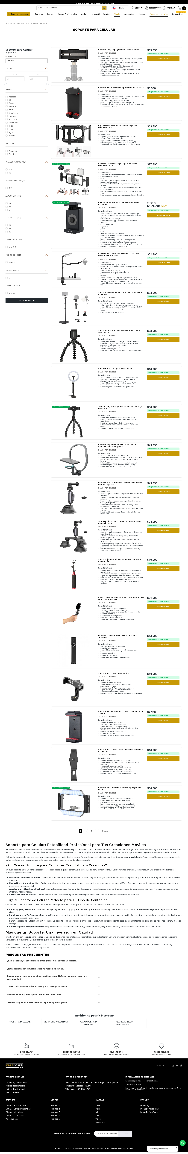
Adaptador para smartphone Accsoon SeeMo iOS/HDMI (118, 204)
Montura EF (55, 1120)
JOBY (9, 109)
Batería (10, 262)
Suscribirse (125, 1135)
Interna (10, 293)
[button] (163, 58)
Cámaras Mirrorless (14, 1114)
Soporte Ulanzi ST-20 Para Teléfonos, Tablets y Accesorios (118, 752)
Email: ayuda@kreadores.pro (78, 1087)
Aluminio (11, 151)
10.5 (9, 169)
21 (8, 206)
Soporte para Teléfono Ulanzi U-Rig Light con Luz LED (120, 790)
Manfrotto (12, 113)
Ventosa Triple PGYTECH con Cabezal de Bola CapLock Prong (119, 524)
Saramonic (12, 122)
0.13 (9, 188)
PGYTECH (12, 119)
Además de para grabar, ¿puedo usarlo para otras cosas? (34, 996)
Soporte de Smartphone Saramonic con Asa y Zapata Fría (121, 562)
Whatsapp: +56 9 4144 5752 (77, 1091)
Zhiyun (10, 135)
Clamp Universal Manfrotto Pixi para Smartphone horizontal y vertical (117, 600)
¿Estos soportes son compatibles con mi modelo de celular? (35, 970)
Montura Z (55, 1114)
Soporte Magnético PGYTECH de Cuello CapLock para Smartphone (119, 447)
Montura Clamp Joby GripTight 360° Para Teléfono (120, 638)
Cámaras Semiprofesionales (18, 1110)
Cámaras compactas (15, 1117)
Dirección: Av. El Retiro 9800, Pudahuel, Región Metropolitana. (92, 1084)
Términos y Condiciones (16, 1084)
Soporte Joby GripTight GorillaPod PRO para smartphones (118, 333)
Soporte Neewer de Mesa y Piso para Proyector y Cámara (118, 295)
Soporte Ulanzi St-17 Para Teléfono (116, 675)
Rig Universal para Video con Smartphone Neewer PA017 (120, 127)
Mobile (28, 23)
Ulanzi (10, 129)
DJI (8, 100)
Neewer (11, 116)
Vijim (9, 132)
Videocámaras (12, 1120)
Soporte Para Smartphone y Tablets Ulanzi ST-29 (120, 89)
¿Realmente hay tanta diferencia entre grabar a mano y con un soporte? (42, 962)
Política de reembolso (15, 1087)
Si (8, 277)
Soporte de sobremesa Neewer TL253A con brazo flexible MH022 (121, 256)
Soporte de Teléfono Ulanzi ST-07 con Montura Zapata (118, 714)
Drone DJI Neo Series (149, 1114)
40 (8, 231)
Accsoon (11, 96)
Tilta (9, 126)
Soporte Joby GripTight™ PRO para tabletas (116, 51)
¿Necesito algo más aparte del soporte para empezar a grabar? (38, 1004)
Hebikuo (11, 106)
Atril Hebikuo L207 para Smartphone (117, 370)
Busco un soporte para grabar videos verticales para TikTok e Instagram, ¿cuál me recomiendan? (47, 979)
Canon (98, 1117)
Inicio (7, 23)
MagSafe (11, 247)
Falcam (10, 103)
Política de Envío (13, 1094)
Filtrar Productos (26, 300)
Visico (98, 1120)
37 (8, 228)
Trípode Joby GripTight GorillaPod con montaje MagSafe (118, 409)
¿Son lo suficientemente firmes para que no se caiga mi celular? (38, 988)
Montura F (55, 1117)
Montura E (55, 1107)
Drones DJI (145, 1107)
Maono (98, 1110)
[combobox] (71, 8)
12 (8, 172)
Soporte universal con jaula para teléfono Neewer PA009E (120, 165)
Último (105, 833)
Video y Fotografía (17, 23)
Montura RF (55, 1110)
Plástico (11, 154)
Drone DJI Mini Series (149, 1110)
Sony (97, 1107)
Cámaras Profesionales (16, 1107)
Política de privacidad (15, 1091)
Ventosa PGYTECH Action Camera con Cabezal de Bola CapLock (118, 485)
